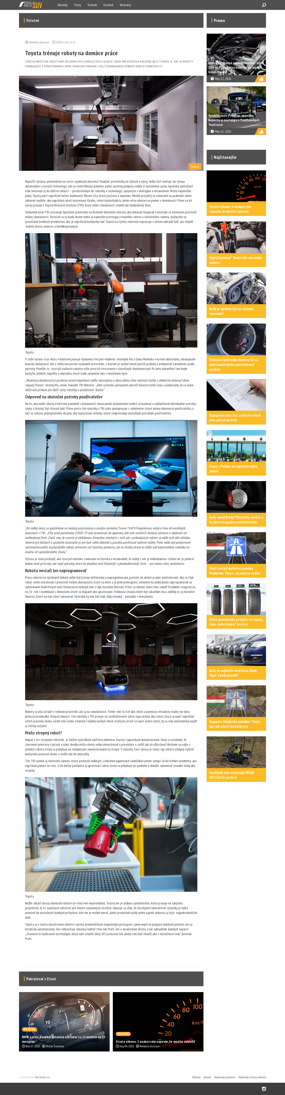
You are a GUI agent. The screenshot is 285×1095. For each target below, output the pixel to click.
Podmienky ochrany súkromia (252, 1077)
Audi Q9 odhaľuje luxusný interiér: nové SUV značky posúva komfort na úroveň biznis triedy (235, 67)
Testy (77, 5)
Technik (92, 5)
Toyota (195, 166)
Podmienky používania (224, 1077)
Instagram (264, 1089)
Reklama (196, 1077)
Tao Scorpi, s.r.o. (42, 1077)
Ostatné (108, 5)
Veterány (125, 5)
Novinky (63, 5)
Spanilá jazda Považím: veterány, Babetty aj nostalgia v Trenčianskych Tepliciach (233, 120)
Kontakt (207, 1077)
